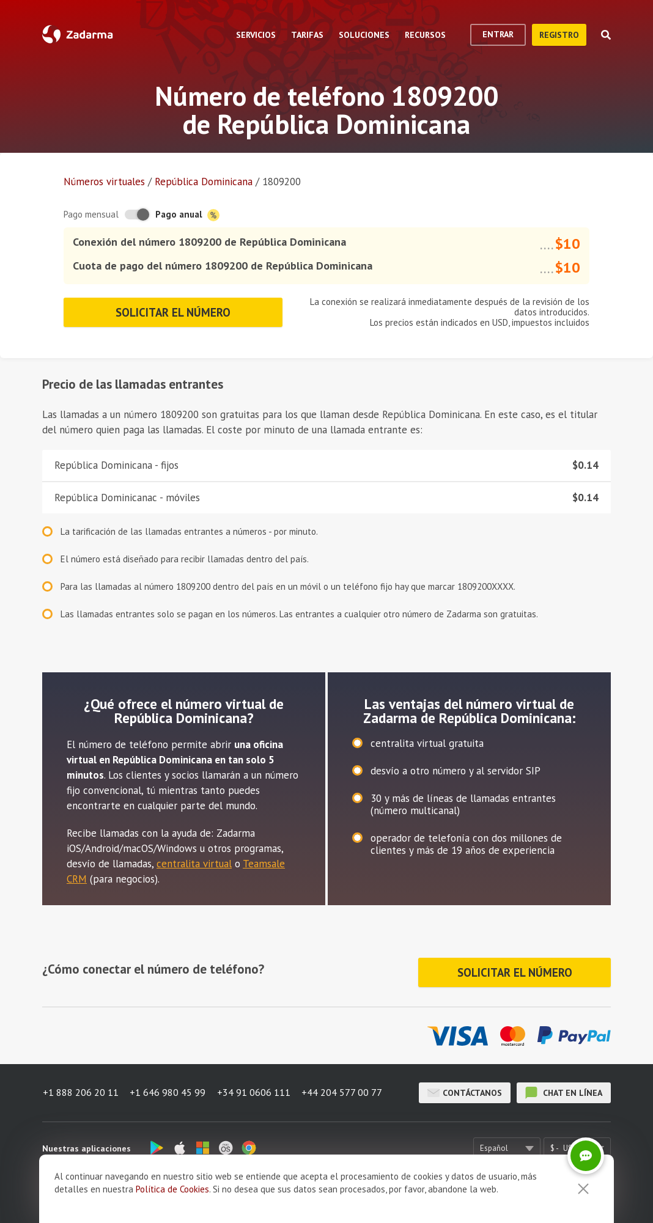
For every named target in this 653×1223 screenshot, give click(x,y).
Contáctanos (464, 1091)
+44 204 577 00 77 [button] (344, 1091)
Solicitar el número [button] (173, 312)
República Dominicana (204, 181)
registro (559, 34)
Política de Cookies (172, 1189)
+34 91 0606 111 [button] (255, 1091)
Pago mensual (91, 214)
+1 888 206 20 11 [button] (80, 1091)
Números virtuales (104, 181)
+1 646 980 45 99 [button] (168, 1091)
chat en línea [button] (563, 1091)
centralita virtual (194, 863)
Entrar (498, 34)
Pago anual (187, 214)
